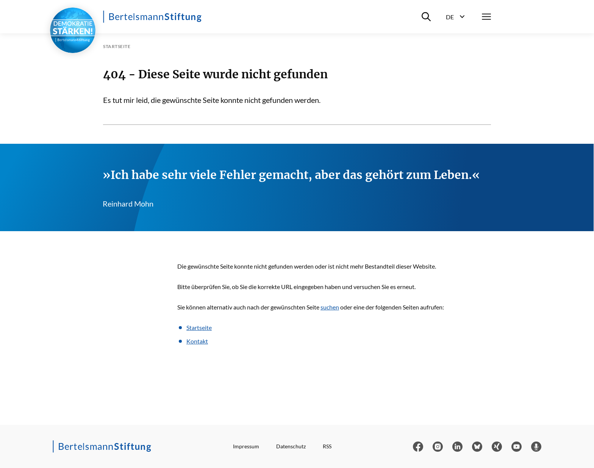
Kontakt (197, 341)
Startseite (199, 327)
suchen (329, 307)
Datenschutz (291, 446)
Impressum (246, 446)
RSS (327, 446)
